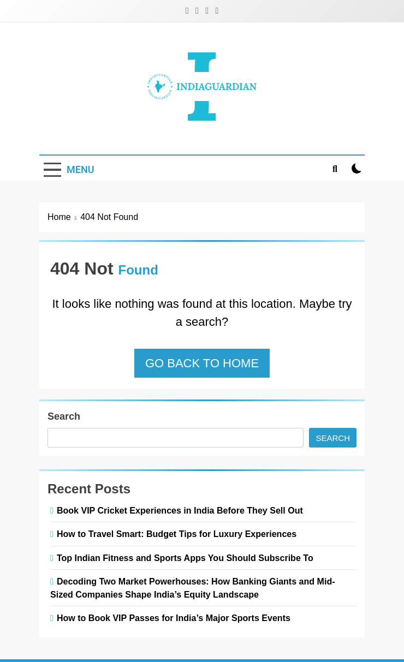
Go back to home (202, 363)
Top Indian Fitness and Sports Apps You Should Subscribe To (185, 558)
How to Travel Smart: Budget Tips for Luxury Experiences (176, 534)
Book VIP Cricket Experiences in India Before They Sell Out (180, 510)
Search (63, 416)
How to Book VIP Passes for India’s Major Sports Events (173, 618)
